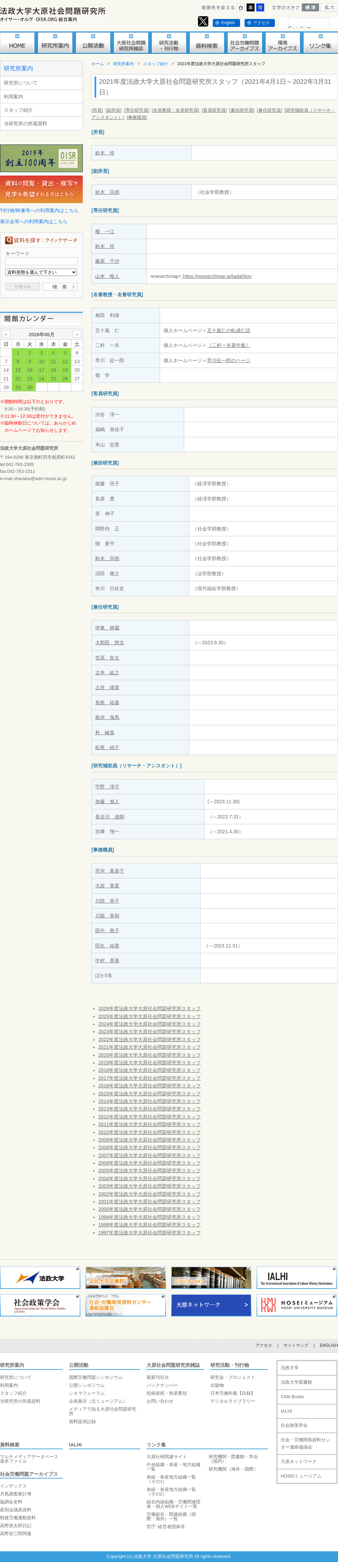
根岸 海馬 (107, 717)
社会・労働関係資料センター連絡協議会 (305, 1443)
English (228, 22)
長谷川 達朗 (109, 816)
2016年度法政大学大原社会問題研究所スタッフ (149, 1085)
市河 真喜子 (109, 871)
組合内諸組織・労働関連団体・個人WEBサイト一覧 (173, 1504)
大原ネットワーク (299, 1461)
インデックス (13, 1486)
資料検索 (9, 1444)
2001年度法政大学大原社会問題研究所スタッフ (149, 1201)
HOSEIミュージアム (301, 1476)
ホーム (97, 63)
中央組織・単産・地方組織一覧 (173, 1467)
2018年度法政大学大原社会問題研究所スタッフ (149, 1070)
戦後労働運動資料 (18, 1517)
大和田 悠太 (109, 642)
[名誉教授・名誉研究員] (175, 110)
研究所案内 (18, 68)
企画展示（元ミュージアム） (98, 1401)
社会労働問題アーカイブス (29, 1474)
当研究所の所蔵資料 (25, 123)
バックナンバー (162, 1385)
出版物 (217, 1385)
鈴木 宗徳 (107, 192)
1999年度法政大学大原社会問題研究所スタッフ (149, 1217)
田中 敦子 (107, 930)
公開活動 (78, 1365)
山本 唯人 (107, 276)
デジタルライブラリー (232, 1401)
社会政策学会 (294, 1425)
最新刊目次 (158, 1377)
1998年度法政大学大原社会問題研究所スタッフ (149, 1224)
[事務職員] (137, 117)
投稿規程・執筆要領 (167, 1393)
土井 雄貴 (107, 687)
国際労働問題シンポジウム (96, 1377)
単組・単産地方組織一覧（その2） (171, 1491)
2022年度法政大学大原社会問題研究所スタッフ (149, 1039)
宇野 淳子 (107, 786)
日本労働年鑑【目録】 (232, 1393)
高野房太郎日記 (15, 1525)
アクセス (261, 22)
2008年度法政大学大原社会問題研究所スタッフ (149, 1147)
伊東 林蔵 (107, 627)
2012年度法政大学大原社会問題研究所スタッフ (149, 1117)
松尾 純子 (107, 747)
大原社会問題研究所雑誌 (173, 1365)
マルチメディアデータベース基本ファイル (29, 1459)
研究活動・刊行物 (229, 1365)
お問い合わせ (160, 1401)
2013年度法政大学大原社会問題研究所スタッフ (149, 1109)
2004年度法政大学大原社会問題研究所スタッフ (149, 1178)
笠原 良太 (107, 657)
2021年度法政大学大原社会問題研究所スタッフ (149, 1047)
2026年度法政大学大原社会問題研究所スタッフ (149, 1008)
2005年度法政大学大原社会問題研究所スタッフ (149, 1170)
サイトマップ (296, 1345)
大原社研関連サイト (167, 1456)
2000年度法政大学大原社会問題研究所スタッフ (149, 1209)
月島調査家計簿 (15, 1493)
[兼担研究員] (241, 110)
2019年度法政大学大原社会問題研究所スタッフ (149, 1062)
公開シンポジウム (87, 1385)
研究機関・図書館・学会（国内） (233, 1459)
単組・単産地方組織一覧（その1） (171, 1479)
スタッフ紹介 (18, 110)
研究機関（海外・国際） (233, 1469)
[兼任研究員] (269, 110)
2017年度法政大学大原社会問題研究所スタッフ (149, 1078)
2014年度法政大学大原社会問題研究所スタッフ (149, 1101)
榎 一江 (105, 231)
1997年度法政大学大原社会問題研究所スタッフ (149, 1232)
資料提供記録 (82, 1421)
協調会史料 (11, 1501)
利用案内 (13, 96)
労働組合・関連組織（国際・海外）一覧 (171, 1516)
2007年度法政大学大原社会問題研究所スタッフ (149, 1155)
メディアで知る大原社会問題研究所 (102, 1411)
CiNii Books (292, 1396)
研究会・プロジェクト (232, 1377)
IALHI (75, 1444)
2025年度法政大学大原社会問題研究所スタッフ (149, 1016)
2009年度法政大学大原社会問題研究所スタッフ (149, 1140)
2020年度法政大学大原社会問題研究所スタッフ (149, 1055)
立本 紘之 (107, 672)
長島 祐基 (107, 702)
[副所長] (113, 110)
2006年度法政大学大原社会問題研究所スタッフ (149, 1163)
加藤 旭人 (107, 801)
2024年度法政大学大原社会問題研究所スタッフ (149, 1024)
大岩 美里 (107, 885)
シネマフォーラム (87, 1393)
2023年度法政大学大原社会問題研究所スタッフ (149, 1031)
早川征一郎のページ (228, 360)
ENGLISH (329, 1345)
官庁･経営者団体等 (166, 1526)
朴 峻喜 (105, 732)
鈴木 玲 (105, 153)
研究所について (21, 83)
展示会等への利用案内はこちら (34, 221)
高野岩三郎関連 (15, 1533)
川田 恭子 (107, 901)
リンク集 (156, 1444)
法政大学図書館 (296, 1382)
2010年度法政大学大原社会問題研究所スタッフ (149, 1132)
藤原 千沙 (107, 261)
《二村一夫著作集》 (228, 345)
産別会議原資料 (15, 1509)
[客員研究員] (214, 110)
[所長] (97, 110)
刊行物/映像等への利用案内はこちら (39, 210)
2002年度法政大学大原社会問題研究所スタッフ (149, 1194)
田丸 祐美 (107, 945)
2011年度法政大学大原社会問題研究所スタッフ (149, 1124)
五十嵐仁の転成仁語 (228, 330)
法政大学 (290, 1367)
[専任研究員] (136, 110)
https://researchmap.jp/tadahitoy (216, 276)
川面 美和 (107, 915)
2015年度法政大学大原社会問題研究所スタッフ (149, 1093)
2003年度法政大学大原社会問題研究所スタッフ (149, 1186)
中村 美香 (107, 960)
